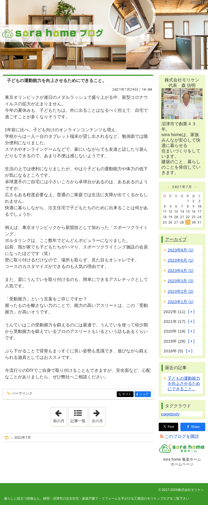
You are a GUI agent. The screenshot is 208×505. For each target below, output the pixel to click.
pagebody (170, 414)
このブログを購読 (181, 436)
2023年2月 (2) (181, 291)
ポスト (127, 394)
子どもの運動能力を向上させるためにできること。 (56, 80)
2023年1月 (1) (181, 301)
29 (188, 222)
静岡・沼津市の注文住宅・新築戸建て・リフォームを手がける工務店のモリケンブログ (104, 34)
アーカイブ (176, 239)
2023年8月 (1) (181, 250)
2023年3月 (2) (181, 280)
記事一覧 (78, 421)
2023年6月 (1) (181, 260)
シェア (145, 394)
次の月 (98, 415)
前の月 (60, 415)
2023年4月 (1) (181, 270)
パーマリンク (21, 393)
